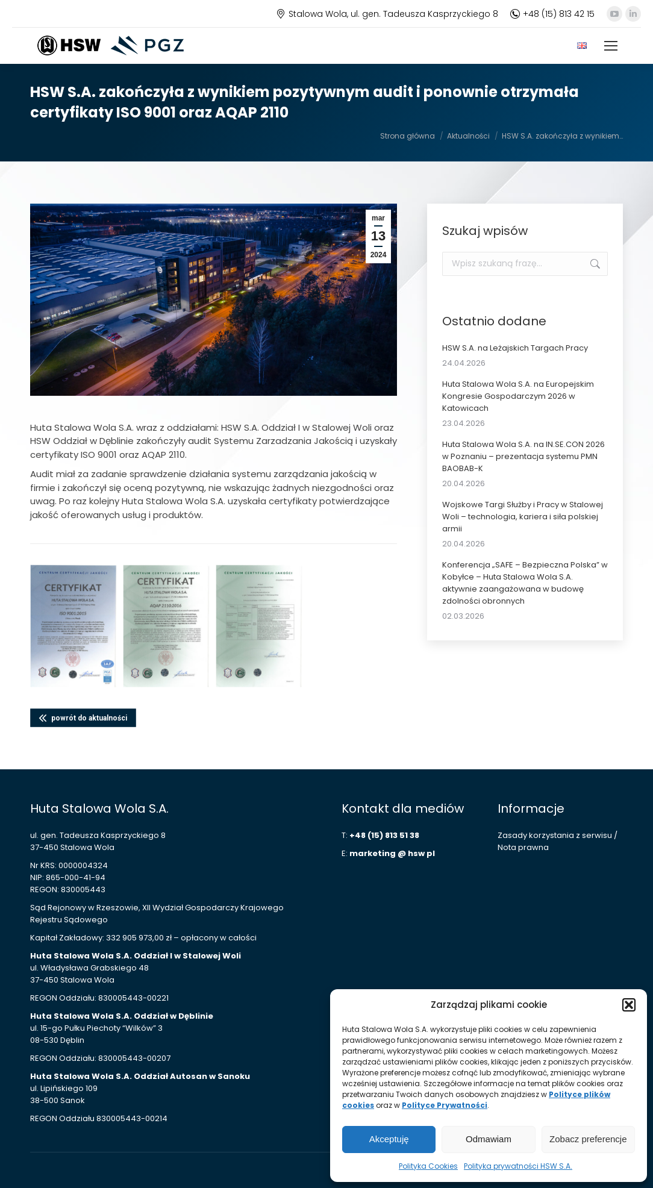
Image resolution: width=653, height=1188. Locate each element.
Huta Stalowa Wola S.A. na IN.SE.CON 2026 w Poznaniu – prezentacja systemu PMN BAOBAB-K (523, 456)
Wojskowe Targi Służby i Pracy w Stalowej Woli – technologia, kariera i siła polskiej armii (522, 516)
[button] (629, 1005)
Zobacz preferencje (587, 1139)
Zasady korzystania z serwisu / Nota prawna (557, 841)
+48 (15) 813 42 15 (552, 14)
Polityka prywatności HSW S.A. (518, 1166)
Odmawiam (488, 1139)
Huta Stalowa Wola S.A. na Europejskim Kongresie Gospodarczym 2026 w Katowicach (518, 396)
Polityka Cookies (428, 1166)
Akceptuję (389, 1139)
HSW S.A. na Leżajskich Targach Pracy (515, 348)
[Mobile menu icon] (611, 46)
